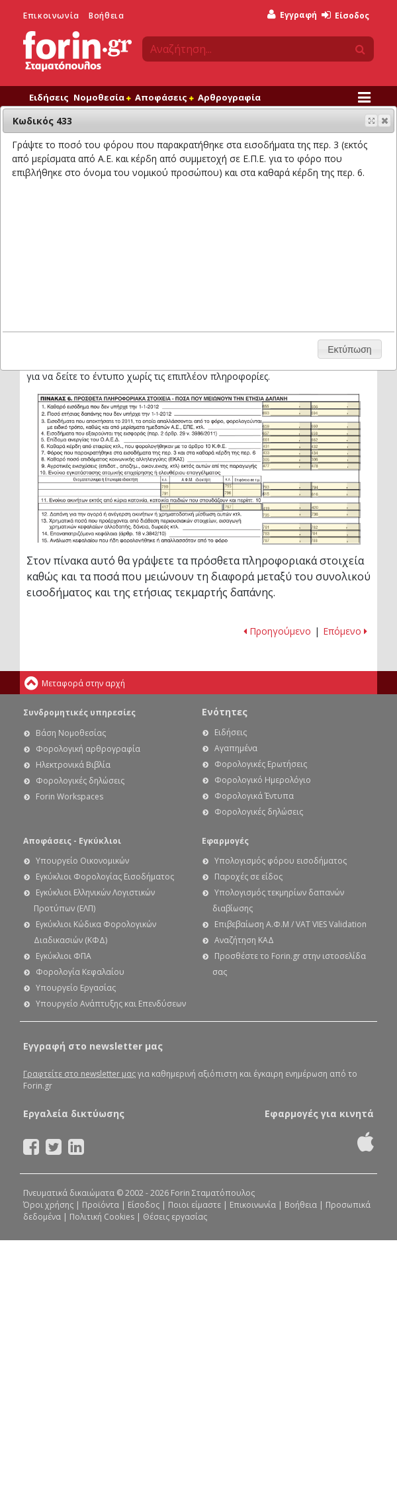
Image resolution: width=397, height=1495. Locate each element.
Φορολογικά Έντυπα (254, 795)
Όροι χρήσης (48, 1204)
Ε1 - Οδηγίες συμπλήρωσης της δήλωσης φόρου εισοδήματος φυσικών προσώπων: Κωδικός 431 (287, 446)
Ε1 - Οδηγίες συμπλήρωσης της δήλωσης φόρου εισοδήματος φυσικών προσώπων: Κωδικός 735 (287, 514)
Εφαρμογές (225, 840)
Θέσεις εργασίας (175, 1216)
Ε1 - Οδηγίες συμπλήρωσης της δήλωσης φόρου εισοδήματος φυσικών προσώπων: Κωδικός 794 (335, 486)
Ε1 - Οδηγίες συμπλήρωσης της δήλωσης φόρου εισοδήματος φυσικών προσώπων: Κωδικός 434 (335, 453)
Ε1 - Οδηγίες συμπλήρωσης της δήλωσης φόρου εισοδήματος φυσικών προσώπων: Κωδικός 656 (335, 405)
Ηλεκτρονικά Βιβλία (73, 764)
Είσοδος (345, 15)
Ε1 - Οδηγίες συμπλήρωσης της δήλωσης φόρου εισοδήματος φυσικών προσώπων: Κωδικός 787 (287, 540)
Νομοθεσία (101, 97)
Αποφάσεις (164, 97)
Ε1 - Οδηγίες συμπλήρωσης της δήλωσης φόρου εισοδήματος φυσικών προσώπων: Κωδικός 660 (335, 426)
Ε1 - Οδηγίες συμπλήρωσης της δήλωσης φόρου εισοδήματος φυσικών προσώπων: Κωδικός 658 (335, 432)
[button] (384, 120)
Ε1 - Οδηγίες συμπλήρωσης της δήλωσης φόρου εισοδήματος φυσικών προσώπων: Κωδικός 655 (287, 405)
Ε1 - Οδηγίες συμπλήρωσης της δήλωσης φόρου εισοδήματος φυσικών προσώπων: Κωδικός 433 (287, 453)
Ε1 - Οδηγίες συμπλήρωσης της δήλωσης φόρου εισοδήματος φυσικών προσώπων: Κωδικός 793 (287, 486)
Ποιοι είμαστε (194, 1204)
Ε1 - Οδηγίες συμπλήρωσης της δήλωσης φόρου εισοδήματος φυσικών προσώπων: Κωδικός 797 (243, 507)
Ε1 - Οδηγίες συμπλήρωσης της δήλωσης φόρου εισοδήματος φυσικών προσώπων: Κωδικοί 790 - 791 (192, 490)
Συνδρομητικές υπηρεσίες (79, 712)
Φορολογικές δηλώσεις (80, 780)
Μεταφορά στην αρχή (83, 683)
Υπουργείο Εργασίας (76, 987)
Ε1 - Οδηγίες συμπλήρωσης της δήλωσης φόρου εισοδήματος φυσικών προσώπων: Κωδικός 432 (335, 446)
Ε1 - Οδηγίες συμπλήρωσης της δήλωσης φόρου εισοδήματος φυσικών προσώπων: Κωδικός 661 (287, 439)
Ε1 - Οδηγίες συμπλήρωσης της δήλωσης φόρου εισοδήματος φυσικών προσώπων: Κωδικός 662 (335, 439)
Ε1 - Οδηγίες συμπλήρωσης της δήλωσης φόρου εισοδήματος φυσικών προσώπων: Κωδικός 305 (287, 459)
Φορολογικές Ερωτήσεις (260, 764)
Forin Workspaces (69, 796)
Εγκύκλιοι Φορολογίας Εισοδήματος (105, 876)
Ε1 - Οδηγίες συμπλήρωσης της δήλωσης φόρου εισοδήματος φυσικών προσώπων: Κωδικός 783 (287, 533)
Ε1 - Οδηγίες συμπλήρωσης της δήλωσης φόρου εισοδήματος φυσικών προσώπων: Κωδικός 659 (287, 426)
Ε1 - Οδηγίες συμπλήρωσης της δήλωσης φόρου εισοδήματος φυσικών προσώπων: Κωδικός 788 (335, 540)
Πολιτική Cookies (101, 1216)
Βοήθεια (106, 15)
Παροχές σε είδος (248, 876)
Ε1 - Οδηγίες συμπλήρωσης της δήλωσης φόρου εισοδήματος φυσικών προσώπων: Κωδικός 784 (335, 533)
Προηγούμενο (277, 631)
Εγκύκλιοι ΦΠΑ (63, 956)
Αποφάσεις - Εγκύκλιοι (72, 840)
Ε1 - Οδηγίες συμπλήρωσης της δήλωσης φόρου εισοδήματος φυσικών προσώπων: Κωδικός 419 (287, 506)
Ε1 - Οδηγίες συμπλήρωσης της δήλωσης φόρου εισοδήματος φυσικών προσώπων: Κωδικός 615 (287, 493)
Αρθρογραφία (229, 97)
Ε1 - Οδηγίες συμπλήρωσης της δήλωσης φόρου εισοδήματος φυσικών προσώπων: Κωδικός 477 (287, 466)
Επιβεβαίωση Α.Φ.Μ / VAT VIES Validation (290, 924)
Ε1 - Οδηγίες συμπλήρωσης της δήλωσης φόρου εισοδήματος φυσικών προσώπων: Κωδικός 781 (287, 527)
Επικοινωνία (51, 15)
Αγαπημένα (235, 748)
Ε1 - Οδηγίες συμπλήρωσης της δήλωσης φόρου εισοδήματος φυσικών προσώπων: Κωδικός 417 (191, 507)
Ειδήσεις (49, 97)
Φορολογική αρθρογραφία (88, 748)
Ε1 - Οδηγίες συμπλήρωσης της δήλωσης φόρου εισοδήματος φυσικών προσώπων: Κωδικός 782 (335, 527)
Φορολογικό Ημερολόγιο (262, 780)
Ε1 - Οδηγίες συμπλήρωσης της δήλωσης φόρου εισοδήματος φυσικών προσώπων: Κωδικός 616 (335, 493)
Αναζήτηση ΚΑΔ (244, 940)
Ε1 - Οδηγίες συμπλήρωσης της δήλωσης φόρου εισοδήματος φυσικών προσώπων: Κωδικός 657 (287, 432)
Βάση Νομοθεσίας (71, 733)
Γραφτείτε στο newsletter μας (79, 1073)
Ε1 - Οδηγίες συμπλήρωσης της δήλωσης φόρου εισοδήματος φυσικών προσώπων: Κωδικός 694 (335, 412)
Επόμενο (345, 631)
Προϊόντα (100, 1204)
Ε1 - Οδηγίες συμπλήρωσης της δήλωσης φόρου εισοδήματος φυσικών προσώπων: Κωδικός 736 (335, 514)
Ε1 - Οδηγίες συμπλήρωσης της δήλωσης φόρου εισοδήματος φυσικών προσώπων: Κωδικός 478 (335, 466)
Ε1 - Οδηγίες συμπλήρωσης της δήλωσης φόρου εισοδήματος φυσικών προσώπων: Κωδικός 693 (287, 412)
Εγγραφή (292, 15)
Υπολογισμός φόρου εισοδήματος (280, 860)
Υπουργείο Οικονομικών (82, 860)
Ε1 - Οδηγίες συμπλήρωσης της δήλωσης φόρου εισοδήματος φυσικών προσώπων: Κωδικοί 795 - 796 (242, 490)
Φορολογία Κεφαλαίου (80, 971)
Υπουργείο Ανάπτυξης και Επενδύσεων (111, 1003)
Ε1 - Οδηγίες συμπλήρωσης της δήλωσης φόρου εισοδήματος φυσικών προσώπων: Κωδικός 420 (335, 506)
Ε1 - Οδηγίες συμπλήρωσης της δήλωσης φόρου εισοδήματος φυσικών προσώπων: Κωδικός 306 (335, 459)
